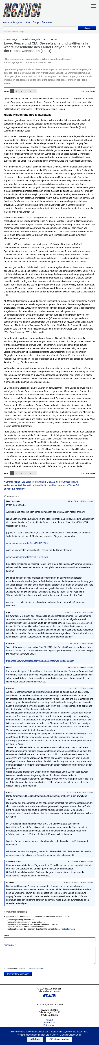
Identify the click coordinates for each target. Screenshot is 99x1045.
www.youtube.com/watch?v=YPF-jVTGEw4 (27, 557)
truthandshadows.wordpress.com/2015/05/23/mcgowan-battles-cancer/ (40, 661)
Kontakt (49, 1020)
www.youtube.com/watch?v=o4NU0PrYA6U (27, 543)
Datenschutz (50, 1025)
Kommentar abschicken (18, 974)
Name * (7, 935)
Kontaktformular (67, 929)
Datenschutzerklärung (70, 1035)
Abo (27, 22)
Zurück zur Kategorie (15, 489)
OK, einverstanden (59, 1039)
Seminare (47, 22)
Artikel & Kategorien (31, 39)
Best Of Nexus (50, 39)
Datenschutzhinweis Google (13, 32)
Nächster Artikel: (41, 482)
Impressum (49, 1022)
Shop (36, 22)
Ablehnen (35, 1039)
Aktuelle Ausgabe (12, 22)
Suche (87, 28)
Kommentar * (9, 945)
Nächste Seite (88, 91)
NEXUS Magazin (12, 39)
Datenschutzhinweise (34, 969)
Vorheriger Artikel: (41, 485)
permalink (90, 501)
